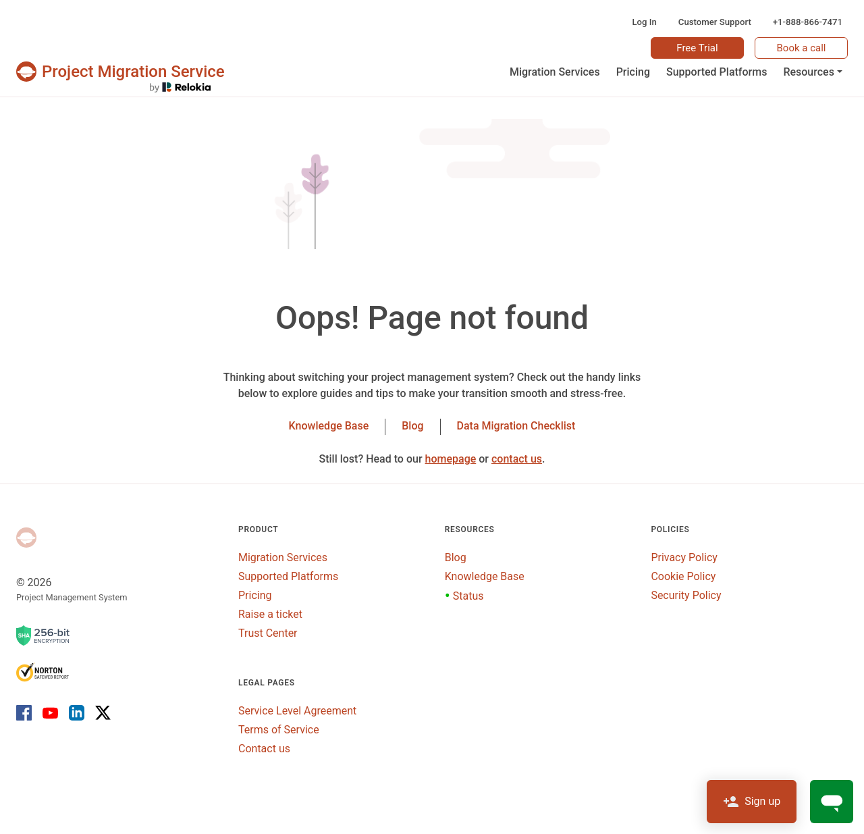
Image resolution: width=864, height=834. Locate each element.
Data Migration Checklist (516, 425)
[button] (813, 72)
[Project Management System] (26, 537)
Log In (644, 22)
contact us (516, 458)
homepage (451, 458)
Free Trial (697, 48)
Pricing (255, 595)
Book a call (801, 48)
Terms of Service (278, 729)
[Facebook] (26, 712)
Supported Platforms (288, 576)
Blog (412, 425)
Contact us (264, 748)
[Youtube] (50, 712)
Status (464, 596)
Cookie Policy (683, 576)
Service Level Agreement (297, 710)
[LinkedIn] (76, 712)
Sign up (751, 801)
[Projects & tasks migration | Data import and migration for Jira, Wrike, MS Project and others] (120, 71)
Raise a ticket (270, 614)
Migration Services (282, 557)
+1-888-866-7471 (807, 22)
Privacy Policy (684, 557)
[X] (100, 712)
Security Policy (686, 595)
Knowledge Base (329, 425)
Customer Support (714, 22)
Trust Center (268, 633)
